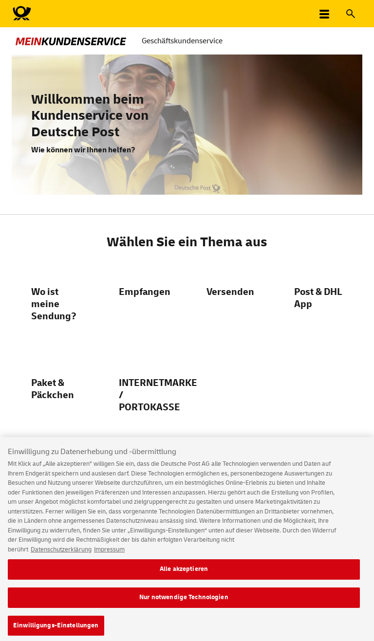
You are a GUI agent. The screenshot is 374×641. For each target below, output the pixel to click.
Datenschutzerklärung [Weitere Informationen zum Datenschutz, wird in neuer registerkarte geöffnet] (61, 554)
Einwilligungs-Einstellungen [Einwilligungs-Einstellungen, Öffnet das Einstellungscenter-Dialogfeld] (56, 630)
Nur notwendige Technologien (183, 602)
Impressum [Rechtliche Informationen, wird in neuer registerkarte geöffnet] (109, 554)
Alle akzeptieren (184, 574)
